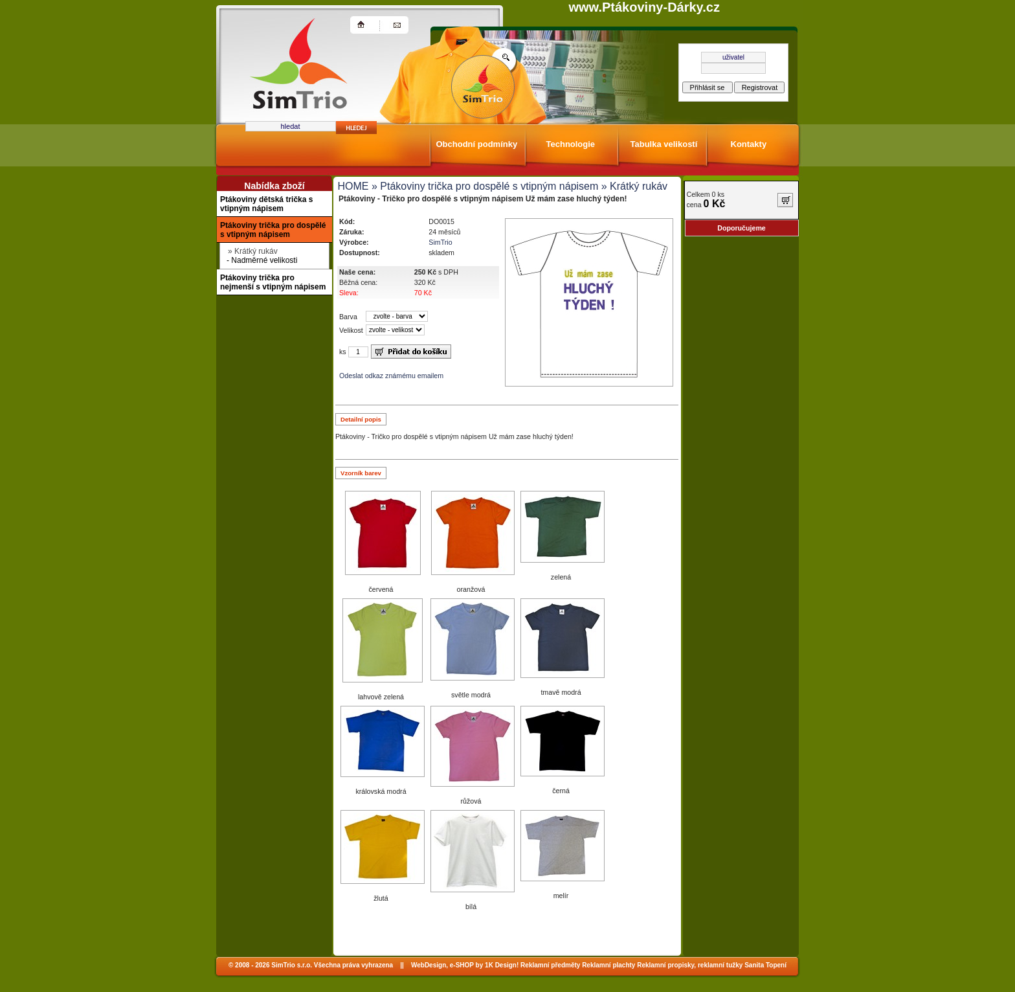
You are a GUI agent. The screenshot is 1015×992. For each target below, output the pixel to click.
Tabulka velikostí (664, 144)
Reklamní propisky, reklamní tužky (689, 965)
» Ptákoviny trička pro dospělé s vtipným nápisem (484, 186)
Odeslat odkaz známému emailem (391, 375)
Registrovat (760, 87)
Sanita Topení (765, 965)
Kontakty (749, 144)
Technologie (571, 144)
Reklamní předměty (550, 965)
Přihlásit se (707, 87)
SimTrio (440, 242)
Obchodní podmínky (477, 144)
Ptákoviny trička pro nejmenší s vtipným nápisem (273, 282)
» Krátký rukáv (632, 186)
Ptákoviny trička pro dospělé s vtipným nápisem (273, 230)
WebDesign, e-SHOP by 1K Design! (465, 965)
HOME (353, 186)
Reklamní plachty (608, 965)
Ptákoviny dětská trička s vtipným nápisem (266, 204)
